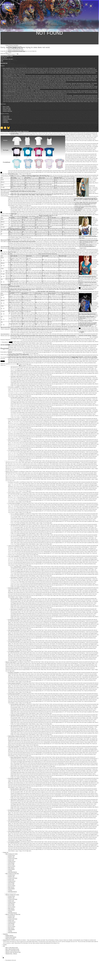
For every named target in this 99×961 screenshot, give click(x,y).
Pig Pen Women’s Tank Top (17, 704)
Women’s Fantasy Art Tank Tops (13, 914)
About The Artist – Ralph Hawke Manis (14, 28)
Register (2, 361)
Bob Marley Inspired (12, 281)
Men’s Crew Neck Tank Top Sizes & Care (17, 66)
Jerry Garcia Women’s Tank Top (18, 725)
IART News (8, 30)
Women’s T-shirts (7, 109)
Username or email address (87, 335)
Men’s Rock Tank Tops (11, 270)
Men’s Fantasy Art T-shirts (12, 853)
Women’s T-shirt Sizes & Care (12, 950)
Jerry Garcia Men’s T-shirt (16, 334)
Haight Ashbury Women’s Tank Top (16, 736)
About (4, 371)
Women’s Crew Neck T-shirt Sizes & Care (17, 406)
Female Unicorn (11, 861)
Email (2, 60)
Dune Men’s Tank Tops (16, 376)
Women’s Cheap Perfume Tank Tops (16, 392)
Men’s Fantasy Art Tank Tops (12, 873)
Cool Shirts (5, 42)
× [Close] (1, 172)
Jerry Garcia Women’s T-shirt (17, 535)
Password (5, 339)
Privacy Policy (9, 37)
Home (4, 367)
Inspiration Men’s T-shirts (16, 416)
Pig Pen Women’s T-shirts (16, 513)
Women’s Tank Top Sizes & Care (13, 952)
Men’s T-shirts (6, 106)
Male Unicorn (11, 867)
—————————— (11, 893)
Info (4, 946)
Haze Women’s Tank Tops (16, 799)
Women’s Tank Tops (12, 60)
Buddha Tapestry (9, 935)
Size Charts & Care (10, 63)
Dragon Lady (11, 859)
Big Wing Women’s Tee (16, 598)
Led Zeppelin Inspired (13, 259)
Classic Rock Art (7, 409)
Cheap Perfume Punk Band (12, 45)
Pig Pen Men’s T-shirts (16, 122)
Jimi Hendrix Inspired (13, 196)
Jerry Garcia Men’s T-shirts (17, 418)
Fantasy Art (5, 852)
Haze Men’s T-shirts (15, 217)
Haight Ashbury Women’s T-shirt (15, 545)
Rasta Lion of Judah (10, 938)
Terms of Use (9, 39)
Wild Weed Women (12, 872)
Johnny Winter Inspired (13, 249)
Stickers (5, 940)
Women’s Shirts (9, 57)
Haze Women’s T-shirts (16, 609)
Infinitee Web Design (10, 370)
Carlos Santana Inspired (13, 291)
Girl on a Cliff (11, 864)
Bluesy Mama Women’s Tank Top (18, 757)
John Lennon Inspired (13, 238)
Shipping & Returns (10, 36)
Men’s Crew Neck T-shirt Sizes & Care (17, 64)
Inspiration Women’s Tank (16, 714)
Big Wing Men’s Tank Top (16, 397)
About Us (8, 27)
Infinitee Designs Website (11, 368)
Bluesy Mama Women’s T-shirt (18, 566)
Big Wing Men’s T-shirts (16, 207)
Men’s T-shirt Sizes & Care (12, 947)
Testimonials (8, 31)
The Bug (10, 870)
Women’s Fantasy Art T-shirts (12, 894)
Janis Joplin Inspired (12, 746)
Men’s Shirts (8, 52)
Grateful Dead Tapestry (11, 937)
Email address (6, 352)
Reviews (7, 33)
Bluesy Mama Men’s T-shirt (17, 175)
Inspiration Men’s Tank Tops (17, 323)
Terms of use (26, 131)
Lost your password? (5, 344)
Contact (5, 944)
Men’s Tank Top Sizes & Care (12, 949)
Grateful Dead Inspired (13, 111)
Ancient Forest (11, 855)
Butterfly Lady (11, 856)
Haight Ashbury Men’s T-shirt (14, 419)
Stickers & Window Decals (9, 91)
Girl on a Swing (11, 866)
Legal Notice (8, 40)
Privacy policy (19, 131)
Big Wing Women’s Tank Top (17, 788)
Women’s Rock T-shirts (11, 471)
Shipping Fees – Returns (11, 953)
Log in (11, 342)
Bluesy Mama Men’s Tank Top (17, 444)
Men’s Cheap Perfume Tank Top (15, 390)
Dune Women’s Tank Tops (17, 767)
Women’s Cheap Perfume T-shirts (16, 49)
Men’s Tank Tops (6, 108)
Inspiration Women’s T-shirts (17, 463)
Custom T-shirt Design (11, 43)
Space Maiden (11, 869)
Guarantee (8, 34)
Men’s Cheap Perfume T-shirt (15, 389)
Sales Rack (8, 61)
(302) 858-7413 (4, 63)
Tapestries (5, 934)
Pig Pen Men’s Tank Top (16, 312)
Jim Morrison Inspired (13, 228)
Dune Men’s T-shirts (15, 185)
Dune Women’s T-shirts (16, 577)
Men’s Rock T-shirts (10, 410)
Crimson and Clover (12, 858)
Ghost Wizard (11, 863)
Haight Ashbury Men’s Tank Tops (15, 344)
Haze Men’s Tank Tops (16, 449)
